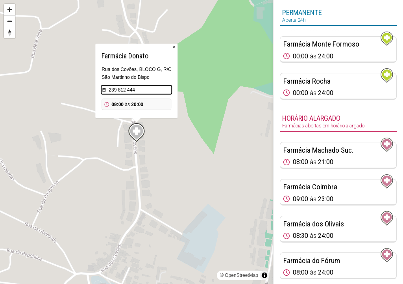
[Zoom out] (9, 21)
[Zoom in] (9, 9)
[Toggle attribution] (264, 275)
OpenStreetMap (241, 275)
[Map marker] (136, 132)
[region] (136, 142)
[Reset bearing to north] (9, 32)
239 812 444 (122, 90)
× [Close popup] (174, 47)
